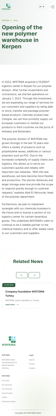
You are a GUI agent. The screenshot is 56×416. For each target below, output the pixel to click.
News (16, 20)
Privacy (32, 364)
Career (4, 397)
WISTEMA (6, 20)
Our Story (5, 381)
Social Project (7, 393)
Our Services (7, 385)
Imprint (32, 360)
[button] (41, 6)
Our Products (7, 389)
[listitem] (28, 296)
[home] (6, 7)
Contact (32, 368)
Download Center (8, 401)
